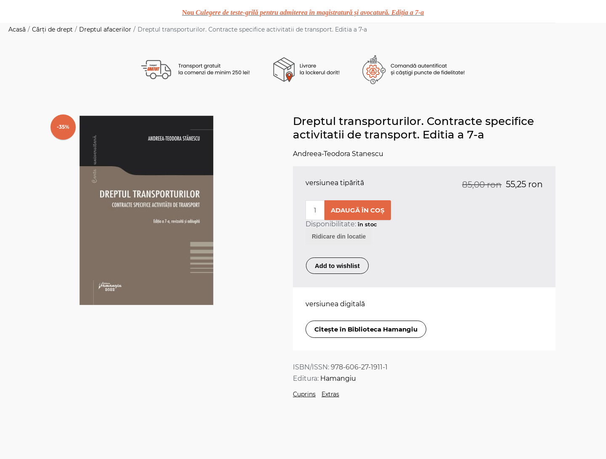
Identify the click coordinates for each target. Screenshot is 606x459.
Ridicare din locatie (339, 236)
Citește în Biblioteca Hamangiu (365, 329)
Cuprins (304, 394)
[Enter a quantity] (315, 210)
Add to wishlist (337, 265)
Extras (330, 394)
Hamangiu (338, 378)
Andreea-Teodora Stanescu (338, 154)
